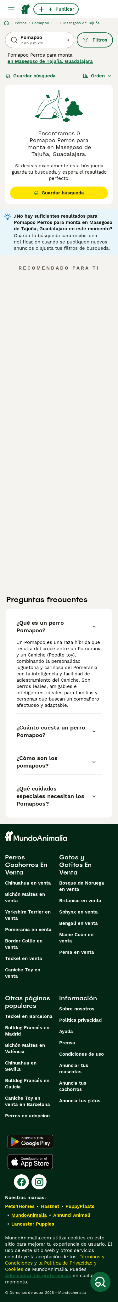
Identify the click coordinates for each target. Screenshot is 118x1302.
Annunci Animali (71, 1215)
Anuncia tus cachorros (72, 1086)
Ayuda (66, 1031)
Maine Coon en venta (76, 938)
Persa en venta (76, 952)
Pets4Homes (20, 1206)
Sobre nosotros (76, 1009)
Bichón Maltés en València (25, 1048)
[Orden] (97, 76)
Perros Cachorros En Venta (26, 864)
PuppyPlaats (79, 1206)
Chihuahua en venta (28, 883)
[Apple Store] (30, 1161)
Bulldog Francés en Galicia (27, 1084)
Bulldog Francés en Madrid (27, 1031)
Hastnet (50, 1206)
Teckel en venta (23, 958)
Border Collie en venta (23, 944)
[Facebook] (21, 1181)
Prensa (67, 1043)
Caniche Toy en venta (22, 973)
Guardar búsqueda (31, 76)
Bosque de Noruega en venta (81, 886)
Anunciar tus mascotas (73, 1069)
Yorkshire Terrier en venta (28, 915)
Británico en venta (80, 900)
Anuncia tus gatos (79, 1101)
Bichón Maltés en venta (25, 897)
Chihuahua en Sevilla (21, 1066)
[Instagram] (39, 1181)
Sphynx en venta (78, 912)
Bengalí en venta (78, 923)
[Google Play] (30, 1141)
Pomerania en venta (28, 929)
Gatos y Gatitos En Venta (75, 864)
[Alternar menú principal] (11, 9)
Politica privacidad (80, 1020)
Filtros (94, 40)
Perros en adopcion (27, 1116)
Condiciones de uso (81, 1054)
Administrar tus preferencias (38, 1275)
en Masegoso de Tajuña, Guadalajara (50, 61)
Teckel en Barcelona (29, 1016)
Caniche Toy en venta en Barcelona (27, 1101)
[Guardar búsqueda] (100, 1282)
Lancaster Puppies (32, 1224)
